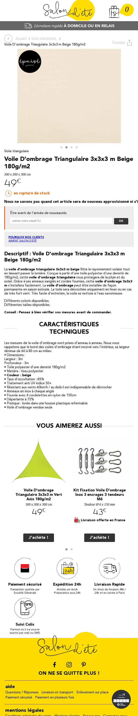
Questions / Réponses (22, 692)
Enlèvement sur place (92, 692)
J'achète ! (38, 538)
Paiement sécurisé (18, 697)
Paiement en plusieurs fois (54, 697)
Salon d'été (69, 10)
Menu (9, 10)
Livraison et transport (57, 692)
